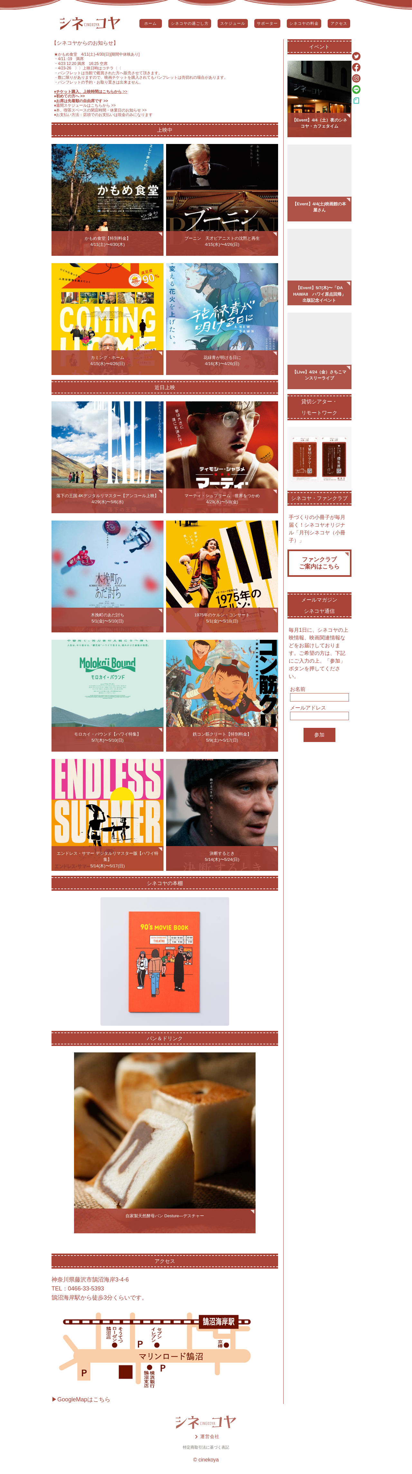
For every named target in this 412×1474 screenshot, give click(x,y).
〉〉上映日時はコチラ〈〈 (96, 68)
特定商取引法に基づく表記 (206, 1447)
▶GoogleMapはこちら (81, 1399)
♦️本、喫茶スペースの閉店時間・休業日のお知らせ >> (100, 110)
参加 (319, 734)
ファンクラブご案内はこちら (319, 563)
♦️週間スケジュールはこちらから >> (85, 105)
